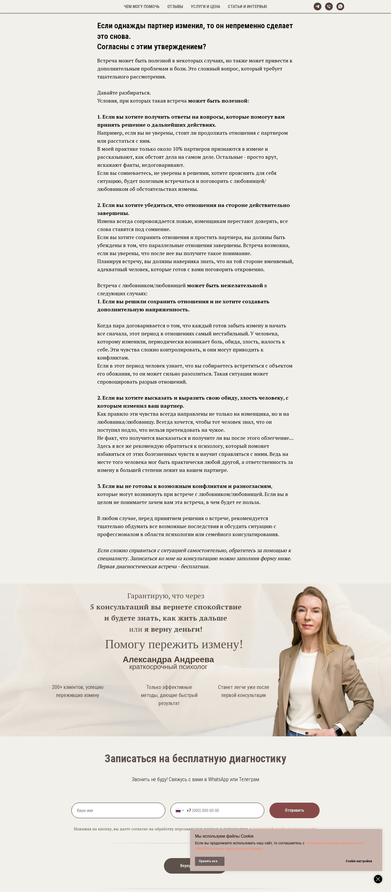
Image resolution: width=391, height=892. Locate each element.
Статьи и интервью (247, 6)
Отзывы (175, 6)
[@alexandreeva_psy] (317, 6)
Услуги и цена (205, 6)
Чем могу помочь (142, 6)
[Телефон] (329, 6)
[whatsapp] (340, 6)
